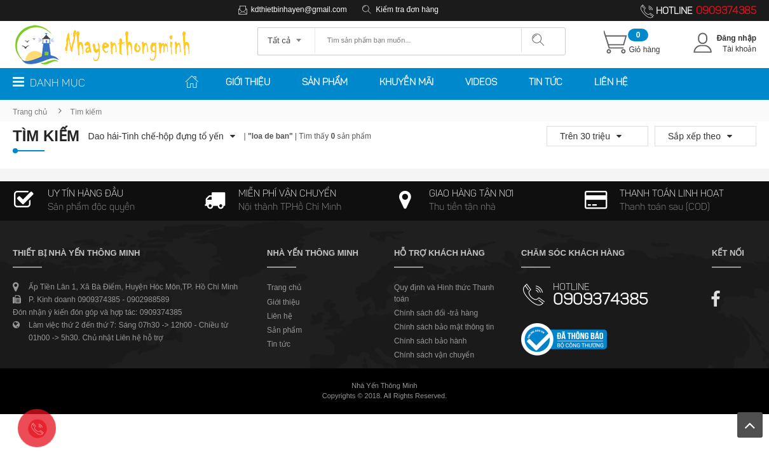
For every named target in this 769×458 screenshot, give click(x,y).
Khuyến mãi (406, 83)
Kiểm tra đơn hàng (407, 9)
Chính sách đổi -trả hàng (436, 313)
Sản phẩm (325, 83)
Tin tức (545, 83)
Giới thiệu (248, 83)
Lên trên (750, 425)
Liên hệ (611, 83)
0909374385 (726, 11)
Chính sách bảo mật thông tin (444, 327)
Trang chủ (30, 112)
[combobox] (286, 36)
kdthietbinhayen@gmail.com (299, 9)
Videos (481, 83)
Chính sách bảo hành (430, 341)
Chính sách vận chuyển (434, 354)
